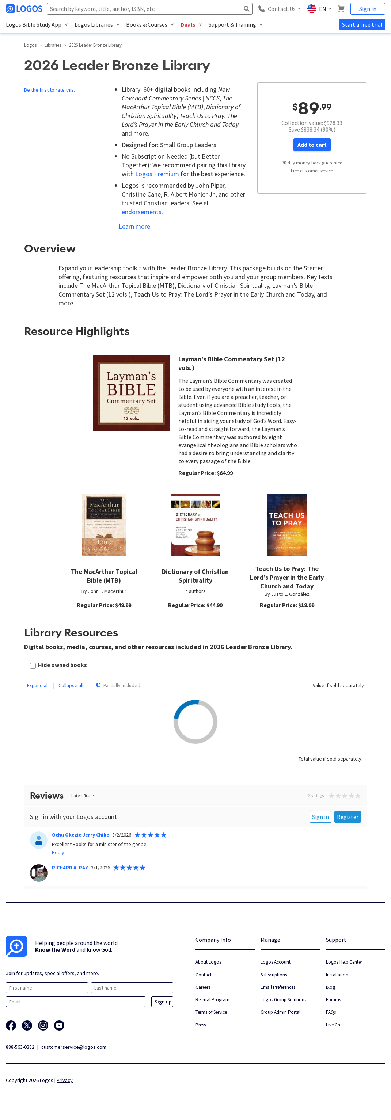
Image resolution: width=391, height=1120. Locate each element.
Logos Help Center (344, 962)
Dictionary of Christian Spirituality (195, 575)
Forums (333, 1000)
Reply (58, 852)
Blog (330, 987)
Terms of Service (211, 1012)
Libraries (53, 45)
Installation (337, 975)
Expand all (38, 685)
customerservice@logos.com (73, 1047)
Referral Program (212, 1000)
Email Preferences (278, 987)
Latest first (83, 795)
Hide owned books (62, 664)
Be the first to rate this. (49, 90)
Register (347, 816)
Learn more (134, 226)
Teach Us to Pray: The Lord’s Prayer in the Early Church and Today (287, 577)
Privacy (65, 1080)
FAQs (331, 1012)
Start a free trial (362, 24)
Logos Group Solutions (283, 1000)
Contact (204, 975)
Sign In (367, 8)
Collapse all (70, 685)
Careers (203, 987)
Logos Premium (157, 173)
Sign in (320, 816)
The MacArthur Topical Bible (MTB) (104, 575)
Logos (30, 45)
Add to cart (312, 144)
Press (201, 1025)
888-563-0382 (20, 1047)
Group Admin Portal (280, 1012)
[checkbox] (58, 666)
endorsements (142, 211)
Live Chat (335, 1025)
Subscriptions (274, 975)
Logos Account (276, 962)
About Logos (208, 962)
